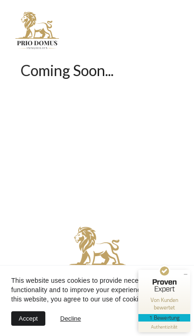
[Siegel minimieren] (185, 274)
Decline (70, 318)
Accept (28, 318)
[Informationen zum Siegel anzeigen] (164, 327)
